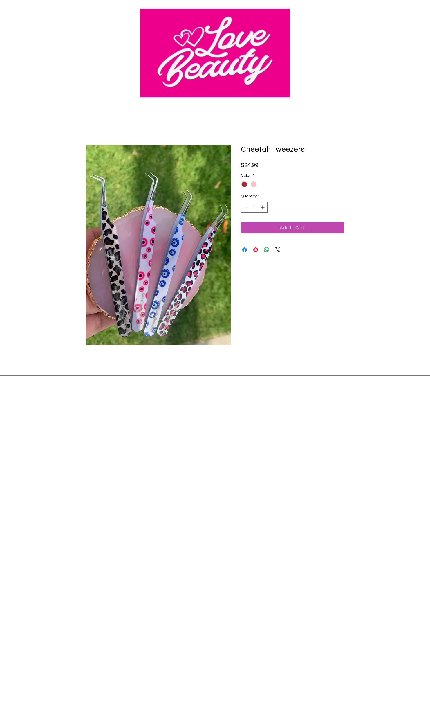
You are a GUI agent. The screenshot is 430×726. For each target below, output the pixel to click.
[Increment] (263, 207)
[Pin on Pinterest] (255, 249)
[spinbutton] (254, 207)
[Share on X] (277, 249)
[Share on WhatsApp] (266, 249)
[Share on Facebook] (244, 249)
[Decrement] (245, 207)
